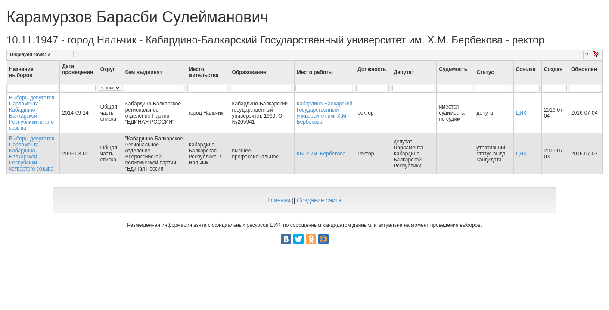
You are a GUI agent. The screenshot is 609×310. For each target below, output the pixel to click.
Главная (278, 200)
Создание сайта (319, 200)
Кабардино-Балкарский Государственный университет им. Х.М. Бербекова (324, 113)
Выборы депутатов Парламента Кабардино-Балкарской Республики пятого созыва (31, 113)
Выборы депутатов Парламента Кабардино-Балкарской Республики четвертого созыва (31, 154)
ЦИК (521, 113)
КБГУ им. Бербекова (321, 154)
